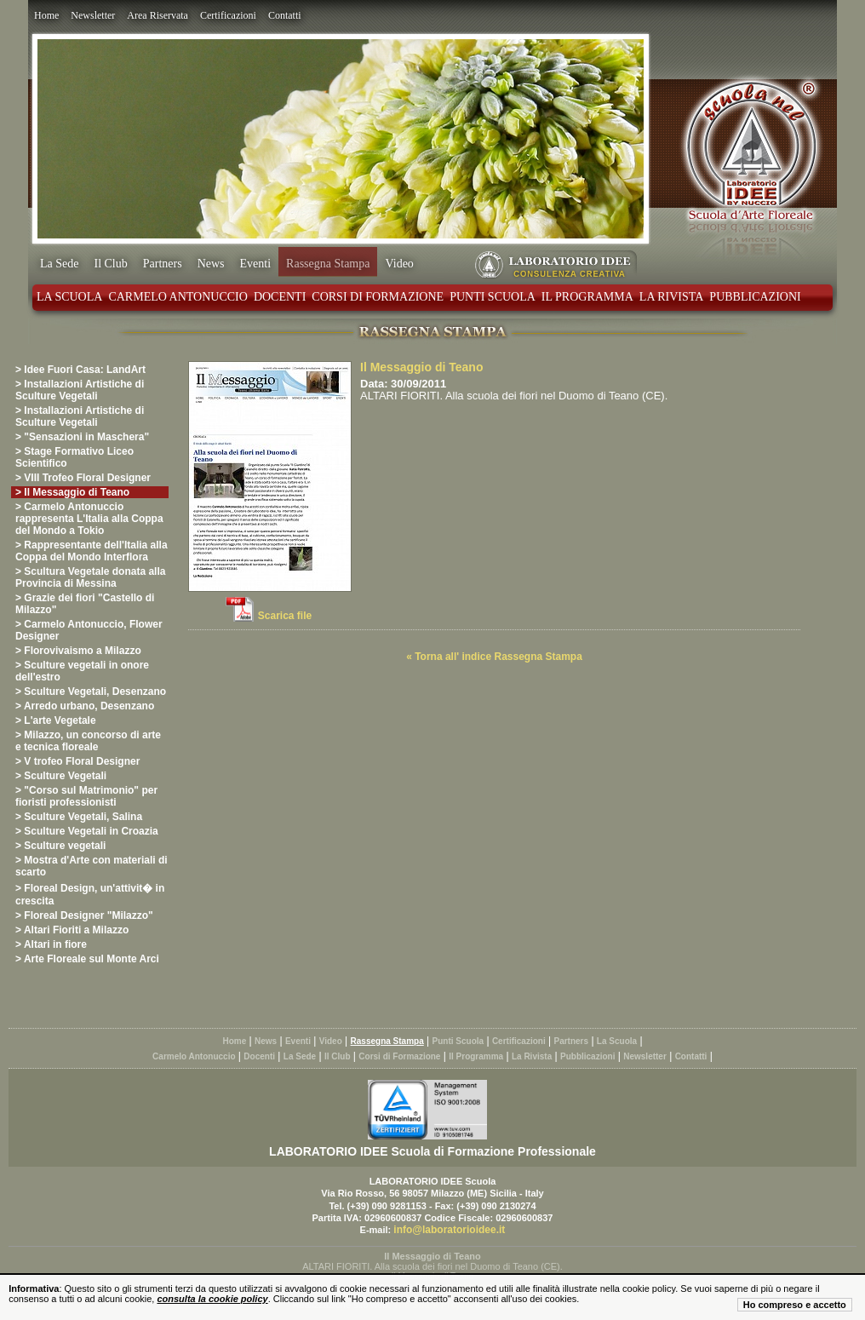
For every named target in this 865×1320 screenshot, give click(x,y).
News (211, 263)
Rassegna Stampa (327, 263)
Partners (162, 263)
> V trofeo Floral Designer (77, 761)
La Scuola (69, 296)
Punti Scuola (493, 296)
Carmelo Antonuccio (177, 296)
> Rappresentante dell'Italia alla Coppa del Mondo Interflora (91, 551)
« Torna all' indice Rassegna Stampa (494, 657)
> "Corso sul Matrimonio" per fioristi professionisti (86, 796)
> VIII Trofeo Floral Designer (83, 478)
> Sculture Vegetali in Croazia (86, 831)
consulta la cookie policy (212, 1299)
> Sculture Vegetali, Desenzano (90, 691)
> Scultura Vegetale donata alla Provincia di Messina (90, 577)
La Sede (59, 263)
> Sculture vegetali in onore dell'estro (82, 671)
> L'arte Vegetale (55, 720)
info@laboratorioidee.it (449, 1230)
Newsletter (93, 15)
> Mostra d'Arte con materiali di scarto (91, 866)
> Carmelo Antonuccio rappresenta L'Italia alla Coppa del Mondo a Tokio (89, 519)
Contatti (284, 15)
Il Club (110, 263)
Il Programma (587, 296)
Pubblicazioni (754, 296)
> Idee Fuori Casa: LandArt (80, 370)
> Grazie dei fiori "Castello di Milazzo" (84, 604)
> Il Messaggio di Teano (72, 492)
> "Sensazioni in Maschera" (82, 437)
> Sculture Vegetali (60, 776)
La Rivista (671, 296)
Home (46, 15)
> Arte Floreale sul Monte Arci (87, 959)
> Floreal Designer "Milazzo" (84, 915)
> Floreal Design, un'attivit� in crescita (89, 894)
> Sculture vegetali (60, 846)
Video (399, 263)
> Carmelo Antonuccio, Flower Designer (89, 630)
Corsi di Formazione (378, 296)
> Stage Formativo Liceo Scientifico (74, 457)
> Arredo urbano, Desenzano (84, 706)
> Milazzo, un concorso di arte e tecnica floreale (88, 741)
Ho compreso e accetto (794, 1305)
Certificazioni (228, 15)
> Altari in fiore (51, 944)
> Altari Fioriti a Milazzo (72, 930)
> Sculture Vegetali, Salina (78, 817)
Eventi (256, 263)
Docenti (280, 296)
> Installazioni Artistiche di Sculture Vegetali (79, 390)
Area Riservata (157, 15)
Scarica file (285, 616)
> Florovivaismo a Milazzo (78, 651)
